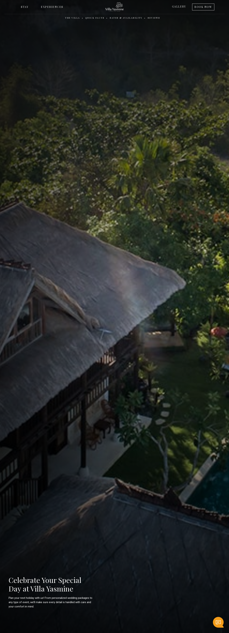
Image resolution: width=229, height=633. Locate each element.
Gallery (179, 6)
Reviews (154, 17)
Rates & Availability (126, 17)
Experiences (52, 7)
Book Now (203, 7)
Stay (24, 7)
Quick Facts (94, 17)
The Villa (72, 17)
